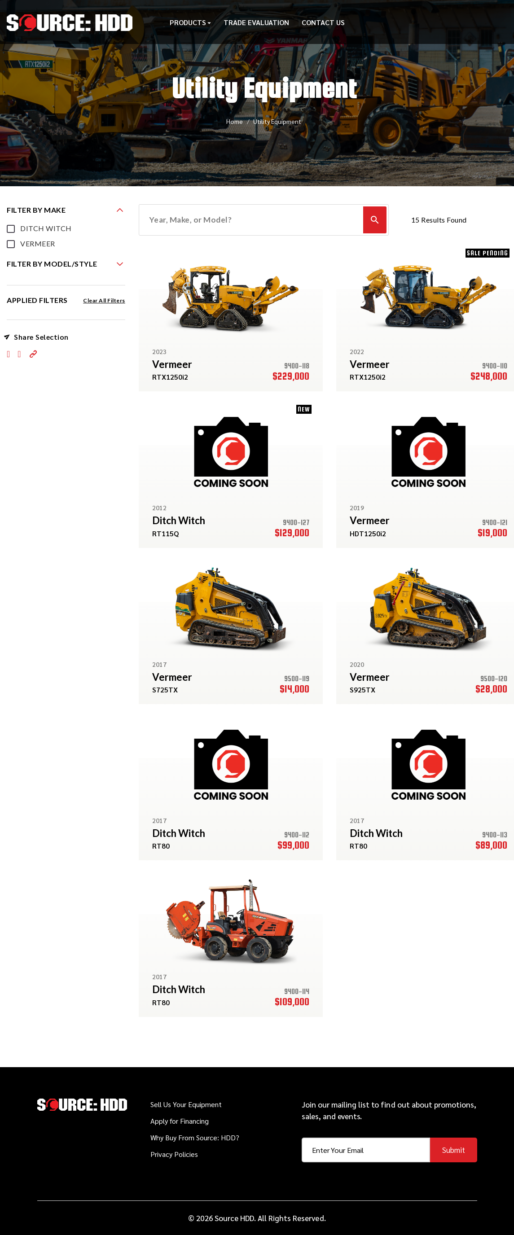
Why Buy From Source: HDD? (194, 1137)
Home (234, 121)
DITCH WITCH (46, 228)
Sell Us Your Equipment (186, 1104)
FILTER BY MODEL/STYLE (52, 263)
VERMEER (37, 243)
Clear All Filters (104, 300)
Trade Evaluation (256, 24)
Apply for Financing (179, 1121)
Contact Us (323, 24)
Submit (453, 1150)
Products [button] (190, 24)
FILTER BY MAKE (36, 210)
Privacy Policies (174, 1154)
